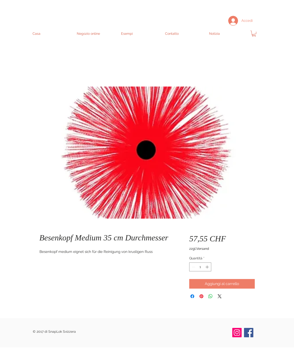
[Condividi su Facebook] (192, 296)
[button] (96, 33)
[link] (253, 33)
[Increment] (208, 267)
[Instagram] (237, 332)
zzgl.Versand (199, 248)
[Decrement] (193, 267)
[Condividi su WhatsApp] (210, 296)
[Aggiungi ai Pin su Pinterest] (201, 296)
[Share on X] (219, 296)
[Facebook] (248, 332)
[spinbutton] (200, 267)
